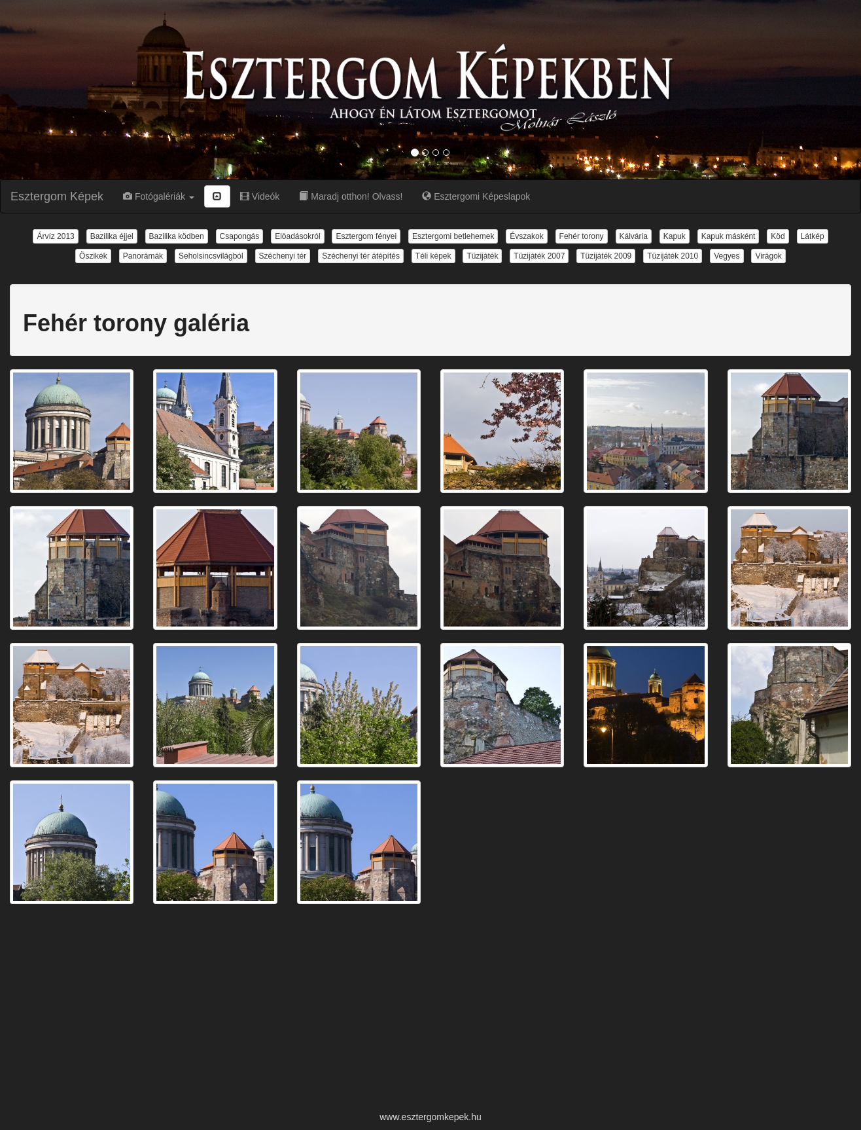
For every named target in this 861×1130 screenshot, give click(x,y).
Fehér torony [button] (581, 236)
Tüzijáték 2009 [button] (605, 256)
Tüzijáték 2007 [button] (539, 256)
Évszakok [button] (526, 236)
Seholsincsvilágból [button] (211, 256)
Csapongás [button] (240, 236)
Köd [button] (777, 236)
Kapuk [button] (674, 236)
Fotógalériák (158, 196)
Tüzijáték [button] (482, 256)
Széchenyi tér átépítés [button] (361, 256)
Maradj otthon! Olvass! (350, 196)
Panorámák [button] (143, 256)
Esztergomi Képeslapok (476, 196)
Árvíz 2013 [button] (55, 236)
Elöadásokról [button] (297, 236)
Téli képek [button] (433, 256)
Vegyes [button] (726, 256)
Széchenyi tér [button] (283, 256)
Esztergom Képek (56, 196)
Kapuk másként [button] (728, 236)
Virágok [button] (768, 256)
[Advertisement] (430, 1009)
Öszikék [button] (93, 256)
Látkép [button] (812, 236)
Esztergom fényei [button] (366, 236)
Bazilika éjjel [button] (111, 236)
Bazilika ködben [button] (176, 236)
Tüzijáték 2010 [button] (672, 256)
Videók (259, 196)
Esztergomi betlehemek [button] (453, 236)
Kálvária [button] (634, 236)
